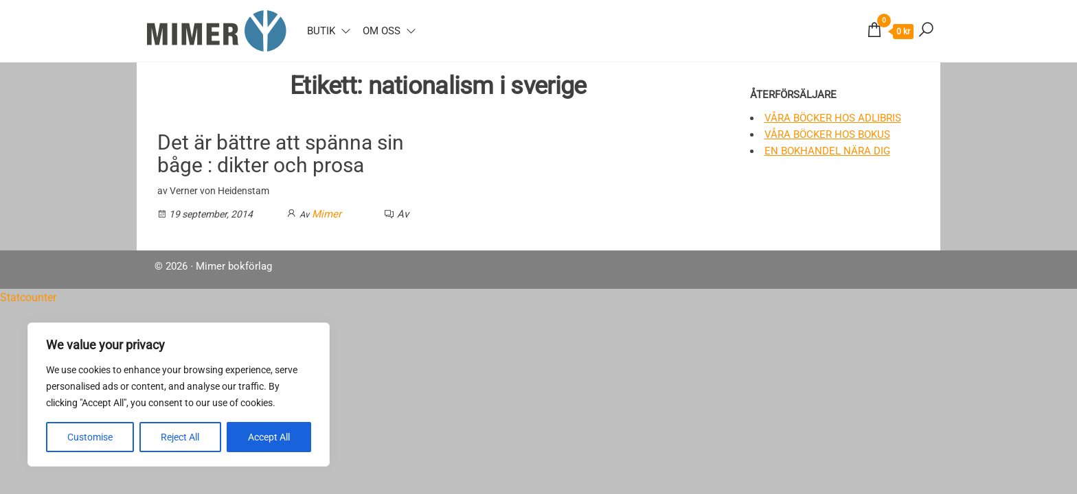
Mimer (326, 214)
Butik (321, 31)
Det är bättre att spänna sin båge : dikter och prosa (280, 153)
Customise (90, 437)
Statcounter (28, 297)
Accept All (269, 437)
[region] (178, 394)
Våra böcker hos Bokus (827, 134)
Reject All (180, 437)
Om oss (381, 31)
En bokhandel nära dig (827, 151)
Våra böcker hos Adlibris (832, 118)
